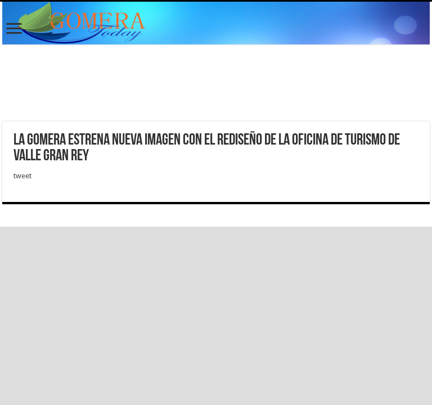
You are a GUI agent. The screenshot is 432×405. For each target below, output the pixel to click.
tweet (23, 176)
